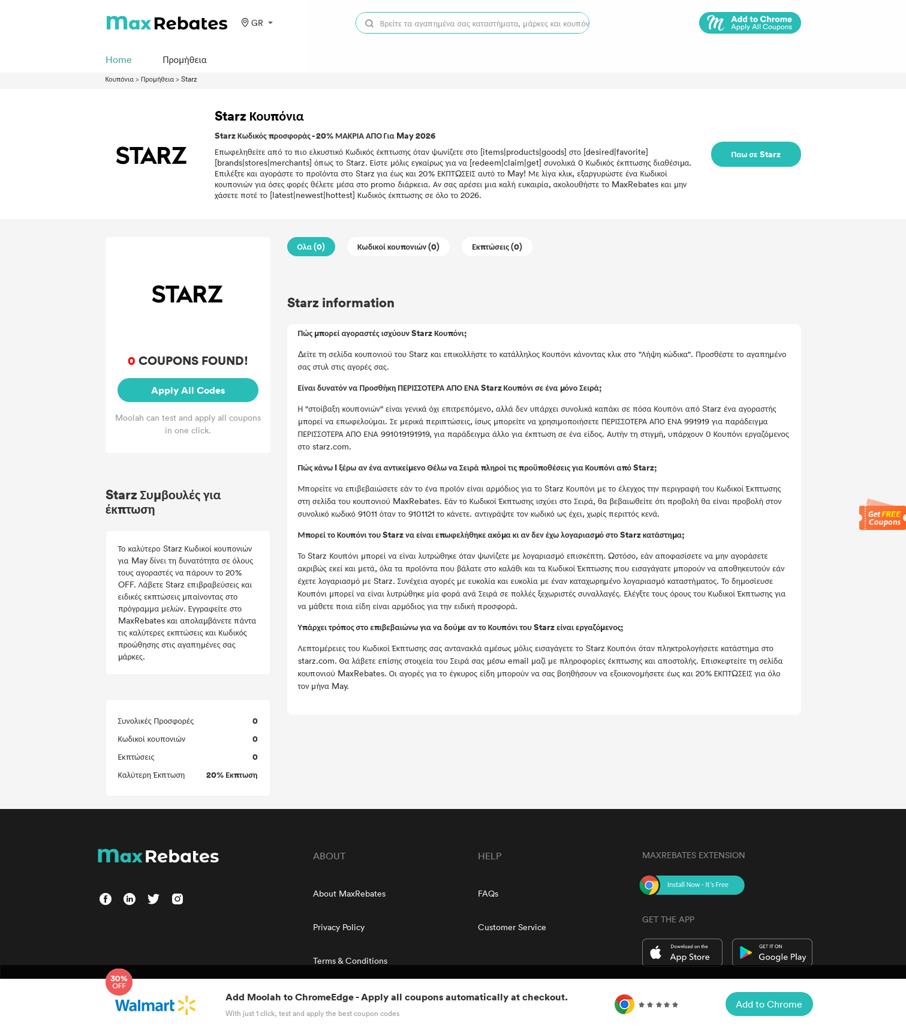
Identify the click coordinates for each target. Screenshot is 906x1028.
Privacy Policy (339, 927)
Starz (189, 78)
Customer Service (512, 927)
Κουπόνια (120, 78)
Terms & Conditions (350, 960)
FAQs (488, 893)
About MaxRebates (349, 893)
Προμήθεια (157, 78)
